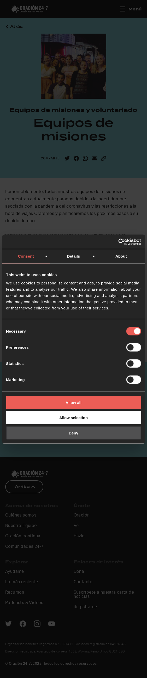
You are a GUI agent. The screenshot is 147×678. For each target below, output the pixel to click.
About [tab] (121, 256)
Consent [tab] (26, 256)
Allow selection (73, 417)
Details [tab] (73, 256)
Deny (73, 433)
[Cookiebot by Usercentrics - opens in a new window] (118, 241)
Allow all (73, 402)
